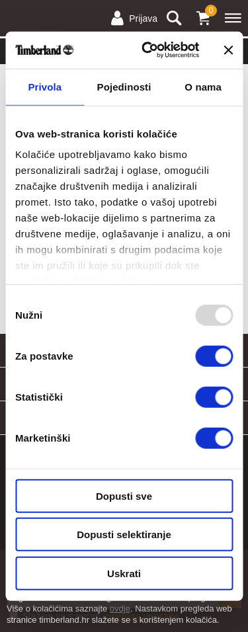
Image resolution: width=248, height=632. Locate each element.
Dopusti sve (124, 495)
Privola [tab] (45, 86)
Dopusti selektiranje (124, 534)
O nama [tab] (203, 86)
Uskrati (124, 572)
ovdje (120, 608)
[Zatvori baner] (228, 50)
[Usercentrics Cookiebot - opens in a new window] (148, 50)
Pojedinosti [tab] (124, 86)
